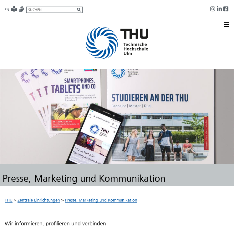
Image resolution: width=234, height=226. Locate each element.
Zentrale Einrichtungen (39, 199)
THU (9, 199)
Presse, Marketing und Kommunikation (101, 199)
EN (7, 10)
